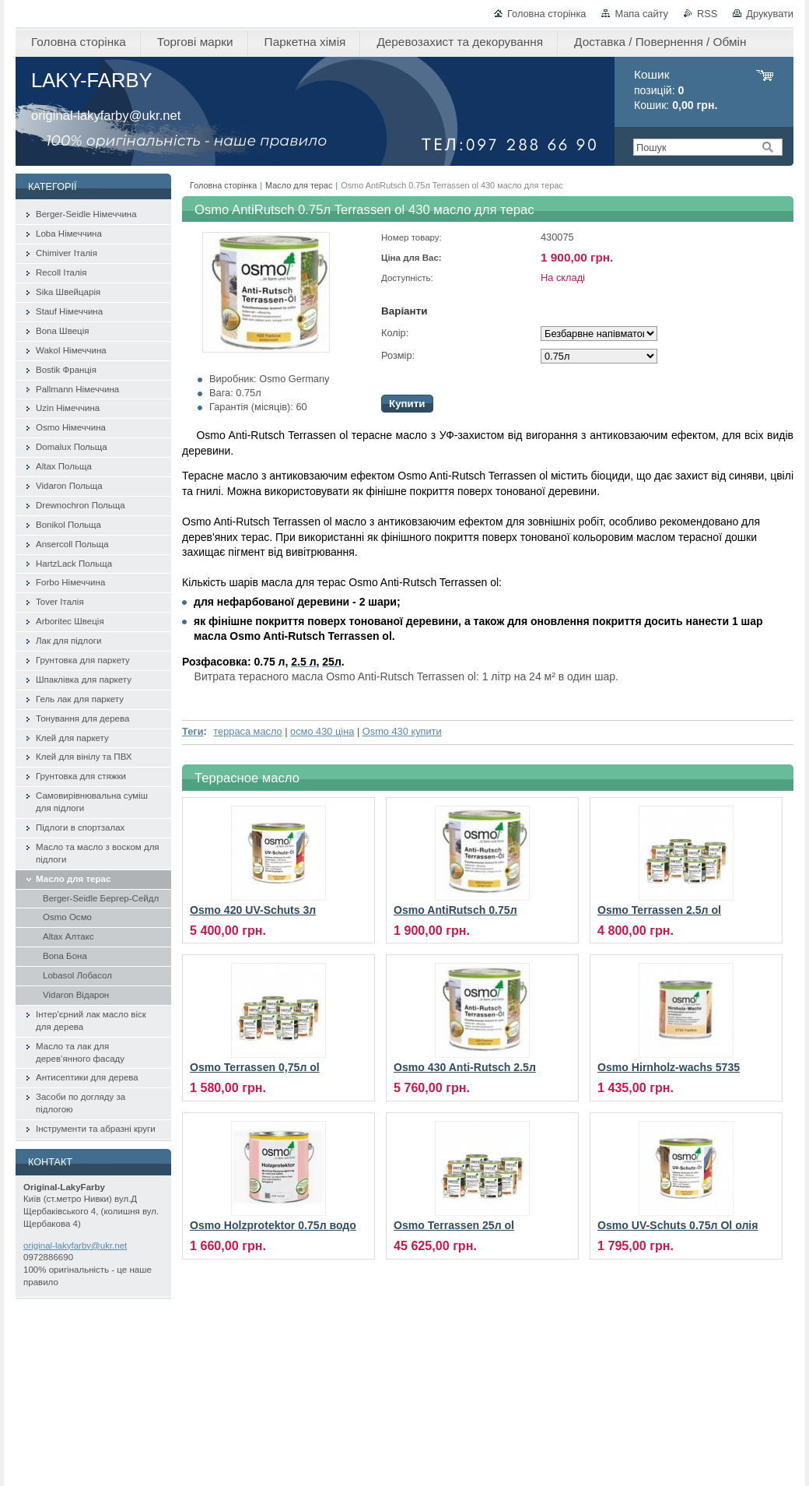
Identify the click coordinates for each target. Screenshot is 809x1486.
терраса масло (247, 731)
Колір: (394, 333)
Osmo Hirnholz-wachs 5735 (668, 1067)
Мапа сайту (641, 13)
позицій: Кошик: (675, 90)
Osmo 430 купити (402, 731)
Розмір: (398, 355)
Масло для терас (298, 185)
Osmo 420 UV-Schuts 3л (253, 910)
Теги (193, 731)
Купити (407, 403)
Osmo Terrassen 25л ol (454, 1225)
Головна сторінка (546, 13)
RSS (707, 13)
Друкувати (769, 13)
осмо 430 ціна (322, 731)
